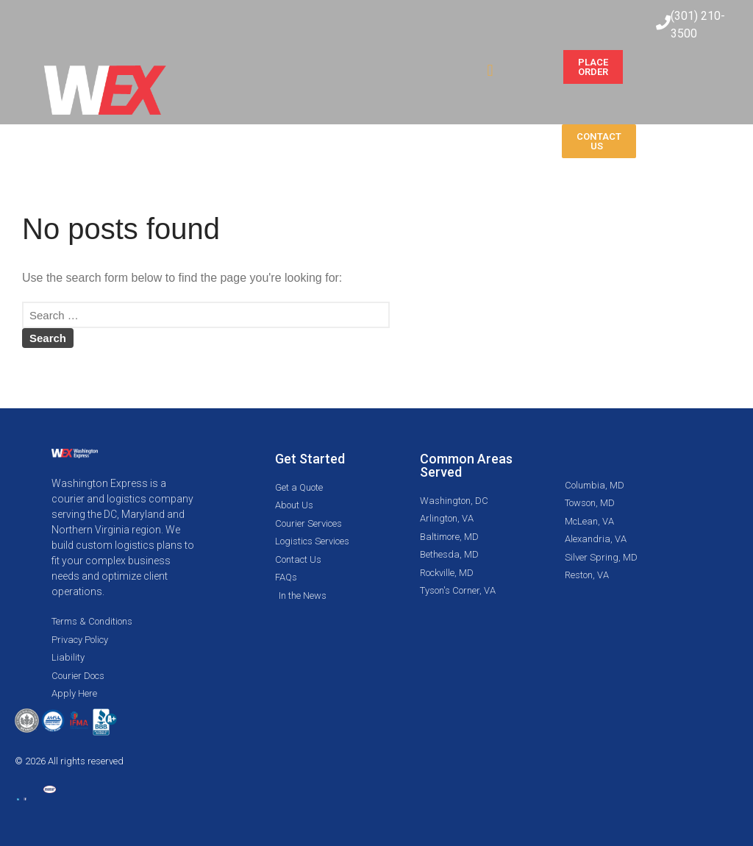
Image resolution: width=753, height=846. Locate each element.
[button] (490, 70)
